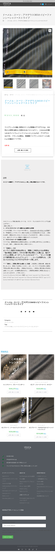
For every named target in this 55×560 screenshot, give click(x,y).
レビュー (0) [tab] (27, 170)
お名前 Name (6, 515)
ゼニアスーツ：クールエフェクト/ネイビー (13, 427)
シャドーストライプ (18, 326)
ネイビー (36, 326)
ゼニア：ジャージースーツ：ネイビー (41, 384)
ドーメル (11, 322)
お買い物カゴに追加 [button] (13, 392)
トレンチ (15, 382)
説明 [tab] (27, 166)
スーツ (11, 95)
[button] (49, 30)
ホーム (6, 95)
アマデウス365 (8, 326)
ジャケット (37, 382)
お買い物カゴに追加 (22, 150)
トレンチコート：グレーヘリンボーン (14, 384)
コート (11, 382)
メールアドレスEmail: (8, 522)
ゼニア (46, 382)
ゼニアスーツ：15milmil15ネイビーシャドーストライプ (41, 428)
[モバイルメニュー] (48, 4)
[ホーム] (3, 21)
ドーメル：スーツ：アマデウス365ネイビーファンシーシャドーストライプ (27, 21)
